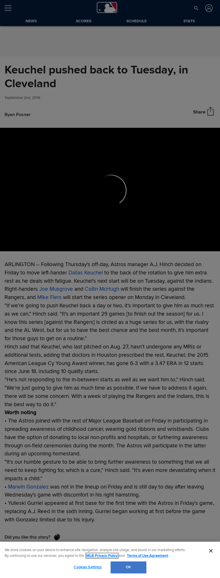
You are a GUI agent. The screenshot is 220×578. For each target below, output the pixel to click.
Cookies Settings (88, 567)
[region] (110, 560)
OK (128, 567)
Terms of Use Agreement (147, 555)
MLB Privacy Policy (102, 555)
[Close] (211, 551)
